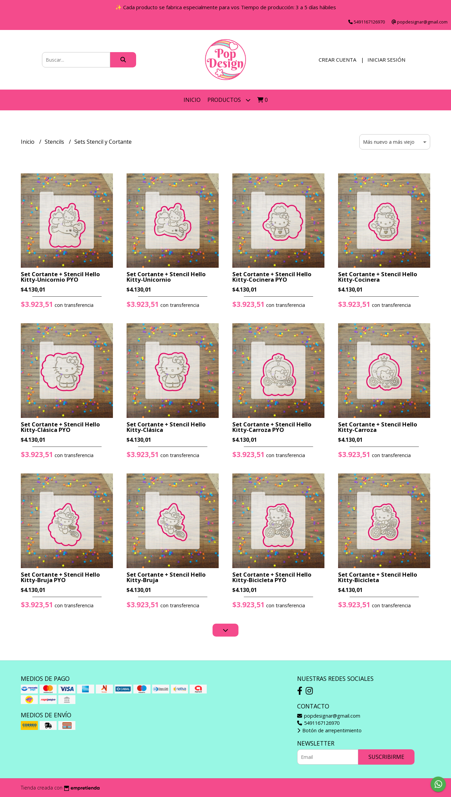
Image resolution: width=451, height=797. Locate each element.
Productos (228, 100)
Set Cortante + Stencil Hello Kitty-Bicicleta (377, 577)
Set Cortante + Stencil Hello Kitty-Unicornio (166, 277)
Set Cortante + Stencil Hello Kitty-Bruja (166, 577)
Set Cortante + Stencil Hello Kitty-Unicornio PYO (60, 277)
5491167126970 (318, 723)
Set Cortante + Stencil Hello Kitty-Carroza (377, 427)
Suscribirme (386, 757)
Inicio (192, 100)
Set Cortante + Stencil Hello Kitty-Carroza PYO (271, 427)
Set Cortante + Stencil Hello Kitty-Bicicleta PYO (271, 577)
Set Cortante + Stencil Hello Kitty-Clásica (166, 427)
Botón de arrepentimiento (329, 730)
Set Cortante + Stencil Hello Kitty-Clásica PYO (60, 427)
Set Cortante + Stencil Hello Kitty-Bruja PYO (60, 577)
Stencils (55, 141)
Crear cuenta (337, 59)
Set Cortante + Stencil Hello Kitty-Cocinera (377, 277)
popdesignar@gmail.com (328, 716)
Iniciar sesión (386, 59)
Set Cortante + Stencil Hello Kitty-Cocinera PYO (271, 277)
